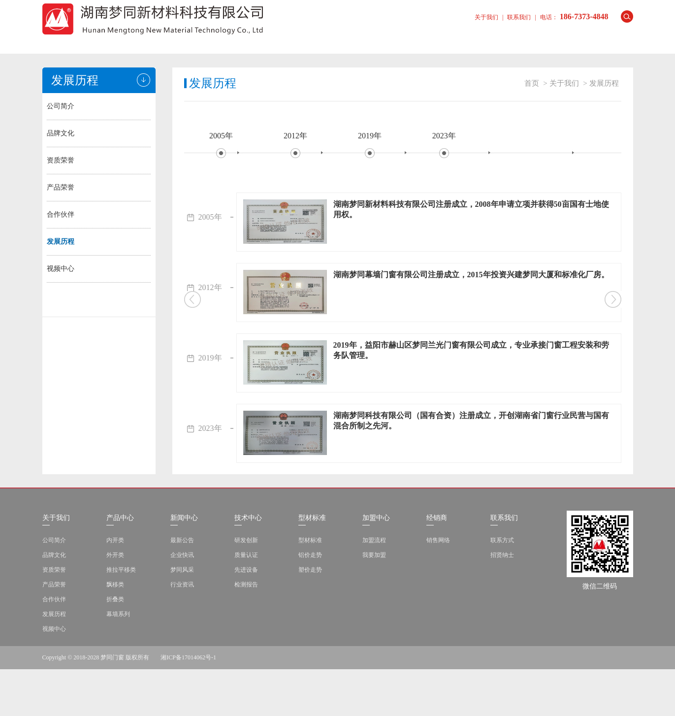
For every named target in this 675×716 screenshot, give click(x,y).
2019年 (370, 135)
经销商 (485, 41)
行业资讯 (182, 631)
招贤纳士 (502, 601)
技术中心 (308, 41)
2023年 (444, 135)
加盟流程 (374, 587)
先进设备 (246, 616)
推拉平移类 (121, 616)
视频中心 (60, 268)
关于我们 (486, 17)
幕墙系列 (118, 660)
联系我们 (519, 17)
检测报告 (246, 631)
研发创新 (246, 587)
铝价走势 (310, 601)
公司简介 (60, 106)
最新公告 (182, 587)
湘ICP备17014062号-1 (188, 704)
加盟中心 (426, 41)
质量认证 (246, 601)
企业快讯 (182, 601)
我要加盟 (374, 601)
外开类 (115, 601)
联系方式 (502, 587)
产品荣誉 (60, 187)
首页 (72, 41)
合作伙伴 (60, 214)
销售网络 (438, 587)
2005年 (221, 135)
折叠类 (115, 646)
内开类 (115, 587)
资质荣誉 (60, 160)
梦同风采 (182, 616)
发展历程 (60, 241)
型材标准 (367, 41)
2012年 (295, 135)
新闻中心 (249, 41)
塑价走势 (310, 616)
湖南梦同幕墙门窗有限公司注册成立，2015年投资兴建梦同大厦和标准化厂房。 (471, 274)
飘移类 (115, 631)
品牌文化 (60, 133)
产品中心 (190, 41)
